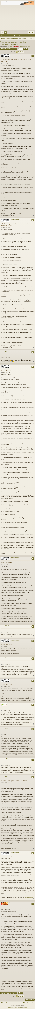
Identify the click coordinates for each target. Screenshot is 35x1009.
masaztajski (9, 46)
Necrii (6, 657)
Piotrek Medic (27, 46)
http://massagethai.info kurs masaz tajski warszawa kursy (14, 225)
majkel (6, 758)
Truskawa (21, 46)
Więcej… (3, 33)
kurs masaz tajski (6, 644)
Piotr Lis (7, 625)
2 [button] (18, 52)
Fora (6, 33)
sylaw (6, 776)
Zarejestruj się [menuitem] (33, 33)
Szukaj (3, 35)
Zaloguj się (10, 35)
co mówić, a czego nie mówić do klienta (14, 781)
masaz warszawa (6, 370)
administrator (16, 46)
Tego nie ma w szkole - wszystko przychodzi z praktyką (13, 43)
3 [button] (20, 52)
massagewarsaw (15, 54)
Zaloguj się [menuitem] (30, 33)
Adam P (6, 351)
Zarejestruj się (18, 35)
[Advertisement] (17, 18)
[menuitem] (33, 39)
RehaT (6, 728)
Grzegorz (11, 902)
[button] (23, 52)
